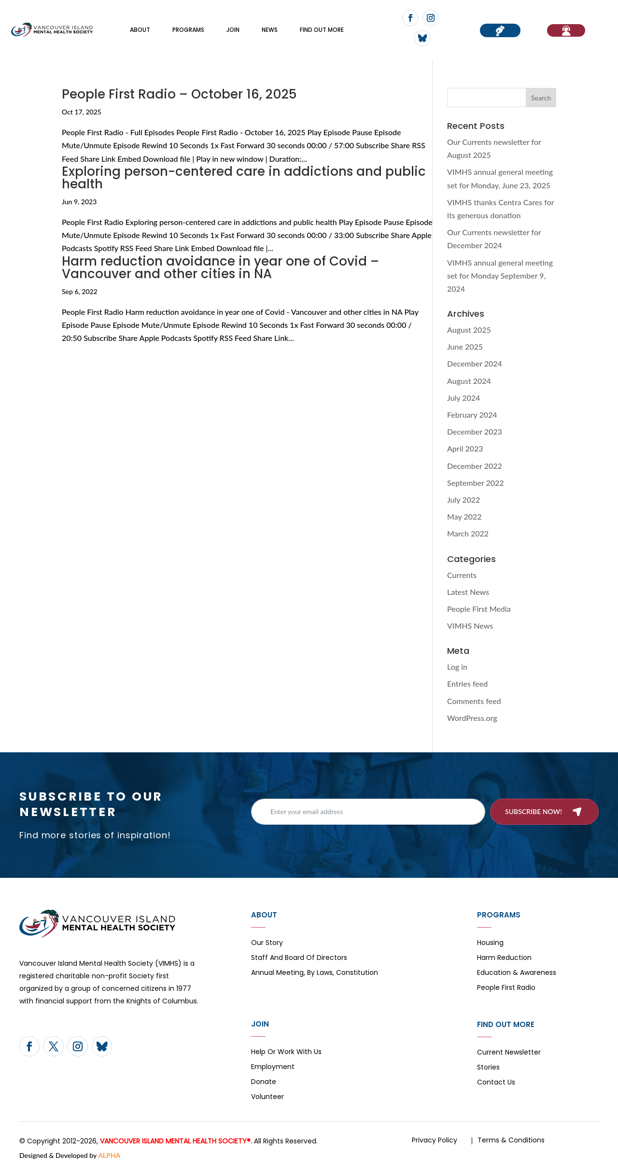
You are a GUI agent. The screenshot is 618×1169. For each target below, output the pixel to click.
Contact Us (496, 1083)
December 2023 (474, 431)
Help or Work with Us (286, 1052)
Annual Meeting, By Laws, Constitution (314, 973)
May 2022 (464, 516)
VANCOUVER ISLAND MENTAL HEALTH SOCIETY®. (176, 1141)
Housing (490, 943)
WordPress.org (472, 717)
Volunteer (267, 1097)
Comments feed (474, 700)
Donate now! (500, 30)
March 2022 (468, 533)
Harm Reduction (504, 958)
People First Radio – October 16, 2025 (179, 94)
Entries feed (467, 683)
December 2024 (474, 363)
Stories (488, 1068)
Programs (188, 30)
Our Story (267, 943)
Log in (457, 666)
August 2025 (469, 329)
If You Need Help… (566, 30)
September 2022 (475, 482)
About (140, 30)
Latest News (468, 591)
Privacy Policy (434, 1140)
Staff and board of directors (299, 958)
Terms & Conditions (511, 1140)
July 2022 (463, 499)
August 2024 (469, 380)
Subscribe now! (533, 811)
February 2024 (472, 414)
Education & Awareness (516, 973)
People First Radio (506, 988)
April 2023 (465, 448)
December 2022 (474, 465)
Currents (462, 574)
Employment (273, 1067)
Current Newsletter (509, 1053)
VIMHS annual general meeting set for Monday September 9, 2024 (500, 275)
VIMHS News (470, 625)
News (270, 30)
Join (232, 30)
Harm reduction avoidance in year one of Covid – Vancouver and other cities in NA (220, 267)
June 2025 (465, 346)
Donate (263, 1082)
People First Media (479, 608)
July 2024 (463, 397)
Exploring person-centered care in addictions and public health (244, 178)
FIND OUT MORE (322, 30)
